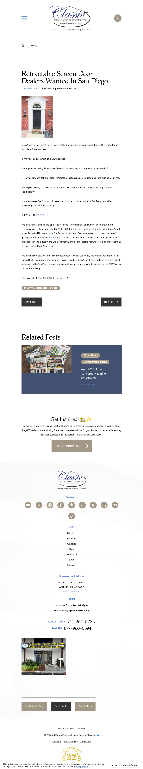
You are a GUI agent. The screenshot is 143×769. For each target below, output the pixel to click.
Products (71, 539)
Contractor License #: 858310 (71, 729)
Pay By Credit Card (34, 706)
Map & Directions (71, 591)
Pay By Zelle (61, 706)
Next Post (111, 302)
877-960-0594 (77, 628)
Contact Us (71, 555)
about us (41, 215)
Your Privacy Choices (86, 735)
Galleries (71, 544)
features (52, 238)
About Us (71, 533)
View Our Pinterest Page (71, 445)
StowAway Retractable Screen (41, 288)
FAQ (71, 560)
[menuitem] (56, 742)
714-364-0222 (81, 621)
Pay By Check (85, 706)
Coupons (71, 565)
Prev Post (32, 302)
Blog (71, 549)
